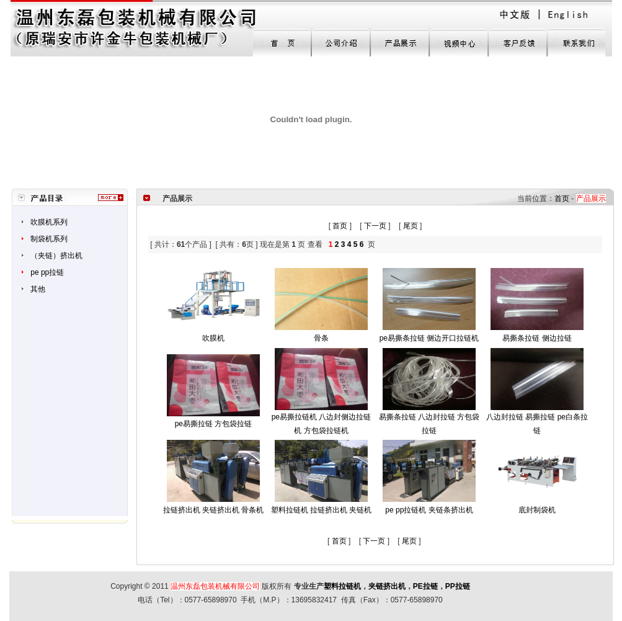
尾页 (410, 225)
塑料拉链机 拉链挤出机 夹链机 (321, 510)
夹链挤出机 (387, 586)
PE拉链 (425, 586)
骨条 (321, 338)
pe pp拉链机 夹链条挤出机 (429, 510)
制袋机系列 (49, 239)
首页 (561, 198)
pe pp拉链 (47, 272)
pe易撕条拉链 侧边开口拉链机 (429, 338)
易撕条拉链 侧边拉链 (536, 338)
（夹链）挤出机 (56, 255)
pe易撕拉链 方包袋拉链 (213, 423)
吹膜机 (213, 338)
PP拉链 (457, 586)
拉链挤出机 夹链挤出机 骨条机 (213, 510)
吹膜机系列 (49, 222)
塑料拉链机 (342, 586)
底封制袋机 (537, 510)
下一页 (375, 225)
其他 (37, 289)
